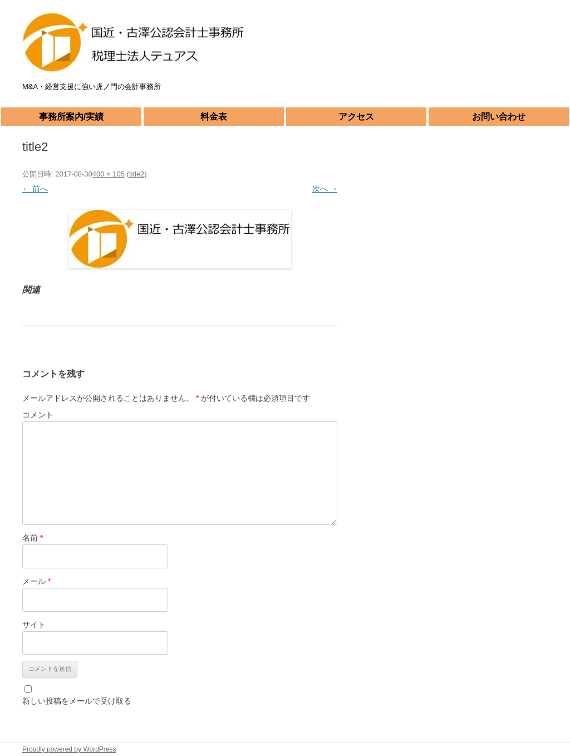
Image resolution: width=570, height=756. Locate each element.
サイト (34, 624)
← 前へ (35, 188)
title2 (136, 174)
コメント (37, 414)
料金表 (213, 116)
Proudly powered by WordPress (69, 749)
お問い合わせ (498, 116)
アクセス (356, 116)
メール (36, 581)
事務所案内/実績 (71, 116)
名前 (32, 537)
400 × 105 (108, 174)
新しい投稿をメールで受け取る (76, 700)
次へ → (325, 188)
